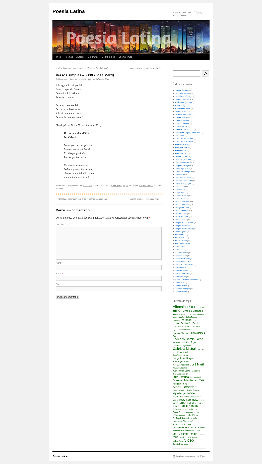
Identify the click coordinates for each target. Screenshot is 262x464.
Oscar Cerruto (181, 240)
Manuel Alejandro (182, 201)
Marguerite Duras (182, 207)
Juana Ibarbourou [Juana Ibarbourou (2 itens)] (180, 368)
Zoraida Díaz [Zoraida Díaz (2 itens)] (178, 444)
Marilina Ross (181, 213)
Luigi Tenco (180, 192)
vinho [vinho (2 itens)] (194, 437)
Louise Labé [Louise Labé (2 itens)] (196, 371)
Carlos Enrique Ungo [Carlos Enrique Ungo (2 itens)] (193, 317)
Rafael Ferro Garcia (183, 261)
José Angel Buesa (182, 168)
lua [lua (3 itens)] (174, 374)
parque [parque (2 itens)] (184, 409)
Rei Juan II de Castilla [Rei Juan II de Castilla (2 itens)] (181, 418)
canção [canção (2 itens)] (181, 317)
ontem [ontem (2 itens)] (200, 403)
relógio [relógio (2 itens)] (194, 418)
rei (127, 185)
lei (124, 185)
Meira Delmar (181, 219)
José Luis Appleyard (183, 171)
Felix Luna (179, 135)
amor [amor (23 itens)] (177, 310)
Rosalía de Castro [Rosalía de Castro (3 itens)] (181, 427)
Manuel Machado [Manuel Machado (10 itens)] (185, 380)
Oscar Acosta (180, 237)
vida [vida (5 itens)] (188, 437)
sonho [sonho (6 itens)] (184, 433)
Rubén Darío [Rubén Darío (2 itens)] (200, 427)
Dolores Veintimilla (183, 114)
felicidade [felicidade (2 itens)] (176, 343)
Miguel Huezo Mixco (184, 228)
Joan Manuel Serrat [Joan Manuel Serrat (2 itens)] (180, 355)
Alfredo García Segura (184, 96)
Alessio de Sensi (182, 90)
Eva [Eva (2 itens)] (174, 336)
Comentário (62, 224)
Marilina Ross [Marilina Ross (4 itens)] (180, 383)
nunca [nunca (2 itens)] (202, 400)
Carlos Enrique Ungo (183, 102)
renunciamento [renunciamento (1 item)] (177, 421)
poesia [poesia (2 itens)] (196, 412)
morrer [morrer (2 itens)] (175, 400)
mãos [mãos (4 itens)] (182, 399)
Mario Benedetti (181, 216)
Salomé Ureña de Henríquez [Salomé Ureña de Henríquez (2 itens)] (184, 430)
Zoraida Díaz (180, 292)
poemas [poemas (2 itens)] (189, 412)
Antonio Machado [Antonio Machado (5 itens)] (193, 310)
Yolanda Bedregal (182, 289)
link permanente (146, 185)
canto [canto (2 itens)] (175, 317)
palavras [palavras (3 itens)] (177, 409)
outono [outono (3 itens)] (176, 406)
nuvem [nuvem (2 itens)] (175, 403)
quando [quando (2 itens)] (182, 415)
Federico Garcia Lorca (184, 129)
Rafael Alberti (181, 255)
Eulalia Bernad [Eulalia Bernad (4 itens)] (197, 333)
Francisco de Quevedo (184, 138)
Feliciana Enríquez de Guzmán (187, 132)
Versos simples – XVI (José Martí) (146, 68)
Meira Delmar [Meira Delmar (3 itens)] (193, 390)
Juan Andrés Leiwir (183, 177)
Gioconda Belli (181, 150)
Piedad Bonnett (181, 252)
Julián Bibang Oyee (183, 183)
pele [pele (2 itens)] (195, 409)
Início (58, 57)
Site (57, 284)
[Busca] (205, 73)
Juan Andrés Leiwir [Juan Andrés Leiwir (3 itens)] (181, 371)
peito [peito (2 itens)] (191, 409)
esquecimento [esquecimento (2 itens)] (184, 330)
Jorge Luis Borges (182, 165)
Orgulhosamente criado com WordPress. (190, 456)
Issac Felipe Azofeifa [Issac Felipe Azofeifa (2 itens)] (181, 352)
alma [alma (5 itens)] (202, 307)
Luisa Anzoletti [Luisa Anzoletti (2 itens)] (182, 374)
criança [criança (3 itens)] (176, 323)
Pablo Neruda (180, 246)
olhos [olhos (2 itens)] (194, 403)
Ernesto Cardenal (182, 120)
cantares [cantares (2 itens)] (200, 314)
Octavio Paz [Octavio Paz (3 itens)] (185, 403)
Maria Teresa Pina (101, 79)
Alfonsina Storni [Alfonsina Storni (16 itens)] (185, 306)
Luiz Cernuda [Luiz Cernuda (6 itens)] (181, 376)
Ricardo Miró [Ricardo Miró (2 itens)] (188, 421)
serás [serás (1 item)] (198, 430)
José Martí (87, 185)
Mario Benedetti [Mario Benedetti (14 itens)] (185, 386)
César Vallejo (180, 105)
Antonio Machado (182, 99)
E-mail (59, 273)
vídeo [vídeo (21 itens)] (189, 440)
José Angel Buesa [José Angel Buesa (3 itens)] (181, 361)
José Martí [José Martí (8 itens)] (197, 364)
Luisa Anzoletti (181, 195)
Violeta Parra (180, 286)
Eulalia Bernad (181, 126)
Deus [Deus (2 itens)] (187, 326)
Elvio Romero (181, 117)
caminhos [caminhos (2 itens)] (185, 314)
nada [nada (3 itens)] (188, 400)
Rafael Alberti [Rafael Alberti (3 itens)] (193, 415)
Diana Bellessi (181, 111)
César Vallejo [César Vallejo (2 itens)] (178, 326)
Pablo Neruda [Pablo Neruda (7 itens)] (189, 405)
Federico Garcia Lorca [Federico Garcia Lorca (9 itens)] (188, 339)
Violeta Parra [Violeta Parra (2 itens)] (178, 441)
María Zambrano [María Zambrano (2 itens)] (179, 390)
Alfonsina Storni (182, 93)
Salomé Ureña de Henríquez (186, 280)
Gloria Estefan (181, 153)
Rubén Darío (180, 276)
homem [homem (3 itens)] (200, 349)
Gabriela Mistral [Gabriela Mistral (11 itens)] (184, 348)
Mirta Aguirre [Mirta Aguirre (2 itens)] (196, 397)
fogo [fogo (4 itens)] (193, 342)
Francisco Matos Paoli (184, 141)
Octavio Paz (180, 234)
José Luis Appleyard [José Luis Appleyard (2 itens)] (181, 365)
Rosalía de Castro (182, 273)
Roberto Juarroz (181, 270)
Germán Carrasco (182, 147)
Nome (59, 263)
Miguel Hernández (182, 225)
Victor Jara (179, 283)
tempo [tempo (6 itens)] (193, 433)
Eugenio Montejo (182, 123)
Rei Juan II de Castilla (184, 264)
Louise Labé (180, 189)
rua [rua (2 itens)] (192, 427)
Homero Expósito (182, 156)
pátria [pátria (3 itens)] (175, 415)
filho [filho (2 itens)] (183, 343)
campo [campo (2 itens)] (192, 314)
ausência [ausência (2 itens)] (176, 314)
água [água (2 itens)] (186, 444)
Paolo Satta (179, 249)
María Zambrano (182, 210)
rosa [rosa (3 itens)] (189, 424)
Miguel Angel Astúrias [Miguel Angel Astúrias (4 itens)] (184, 393)
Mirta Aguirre (180, 231)
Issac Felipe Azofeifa (183, 159)
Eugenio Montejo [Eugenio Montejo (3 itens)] (180, 333)
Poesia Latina (68, 11)
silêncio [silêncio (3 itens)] (176, 434)
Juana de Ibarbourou (183, 180)
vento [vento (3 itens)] (182, 437)
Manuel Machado (182, 204)
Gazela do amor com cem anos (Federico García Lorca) (82, 68)
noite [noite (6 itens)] (195, 399)
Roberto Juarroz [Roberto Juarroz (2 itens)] (179, 424)
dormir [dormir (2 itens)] (192, 326)
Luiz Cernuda (180, 198)
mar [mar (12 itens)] (201, 380)
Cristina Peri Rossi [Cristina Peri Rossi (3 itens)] (189, 323)
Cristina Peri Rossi (182, 108)
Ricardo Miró (180, 267)
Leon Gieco (180, 186)
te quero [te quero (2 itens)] (202, 434)
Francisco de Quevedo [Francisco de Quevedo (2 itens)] (182, 346)
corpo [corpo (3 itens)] (195, 320)
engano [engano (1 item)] (175, 330)
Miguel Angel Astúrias (184, 222)
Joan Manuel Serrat (183, 162)
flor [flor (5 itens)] (188, 342)
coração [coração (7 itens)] (186, 320)
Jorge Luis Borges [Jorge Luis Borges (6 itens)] (183, 358)
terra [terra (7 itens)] (176, 437)
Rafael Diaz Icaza (182, 258)
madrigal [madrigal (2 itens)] (197, 377)
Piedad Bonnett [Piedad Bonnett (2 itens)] (179, 412)
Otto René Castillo (182, 243)
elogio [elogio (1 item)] (198, 326)
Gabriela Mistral (182, 144)
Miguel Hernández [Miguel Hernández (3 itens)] (181, 396)
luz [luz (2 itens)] (191, 377)
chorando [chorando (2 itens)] (176, 320)
